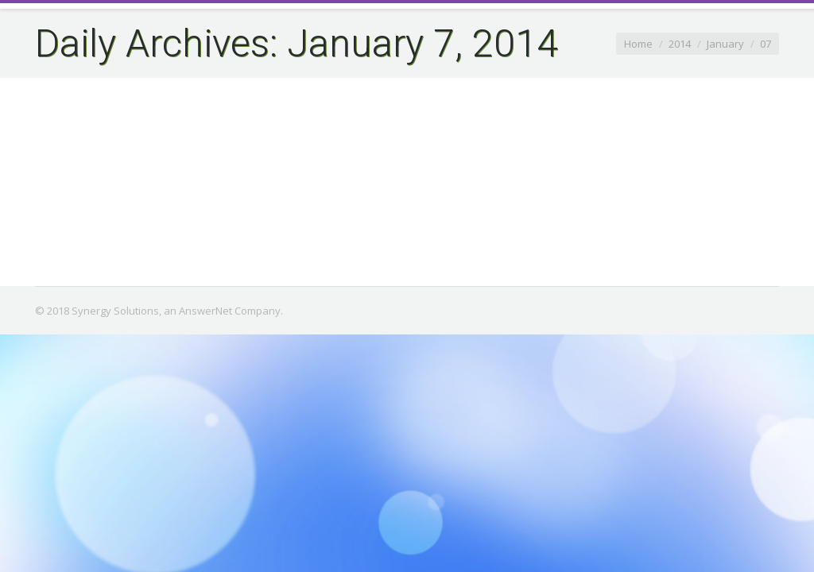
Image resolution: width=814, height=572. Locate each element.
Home (638, 44)
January (725, 44)
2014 (680, 44)
